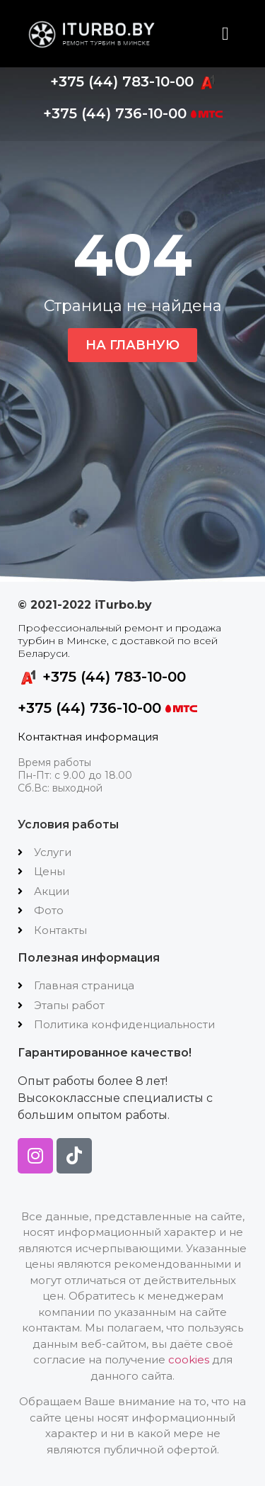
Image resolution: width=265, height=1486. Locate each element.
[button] (226, 33)
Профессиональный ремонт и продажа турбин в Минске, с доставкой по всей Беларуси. (119, 640)
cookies (188, 1359)
